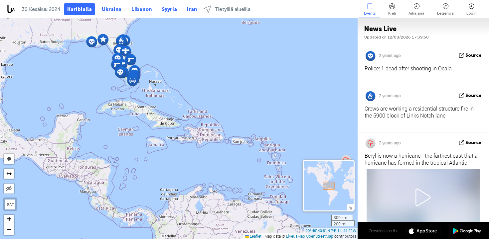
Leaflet (253, 236)
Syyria (169, 9)
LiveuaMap (295, 236)
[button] (116, 64)
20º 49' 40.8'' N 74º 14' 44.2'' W (331, 231)
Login (471, 9)
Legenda (445, 9)
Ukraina (111, 9)
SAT (10, 204)
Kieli (392, 9)
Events (370, 9)
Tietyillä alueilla (227, 9)
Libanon (141, 9)
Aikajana (416, 9)
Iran (192, 9)
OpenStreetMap (319, 236)
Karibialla (79, 9)
